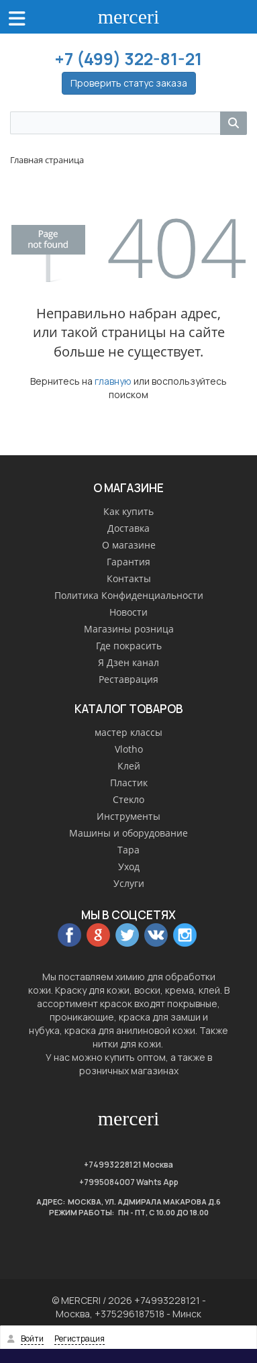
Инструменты (128, 816)
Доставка (128, 528)
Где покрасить (129, 645)
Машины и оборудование (128, 833)
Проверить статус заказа (128, 83)
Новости (128, 612)
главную (113, 381)
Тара (128, 849)
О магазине (129, 544)
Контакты (129, 578)
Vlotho (129, 749)
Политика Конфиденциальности (128, 595)
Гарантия (128, 561)
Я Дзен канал (128, 662)
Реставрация (128, 679)
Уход (129, 866)
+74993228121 (113, 1164)
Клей (128, 765)
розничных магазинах (128, 1070)
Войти (32, 1338)
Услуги (128, 883)
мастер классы (128, 732)
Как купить (128, 511)
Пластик (129, 782)
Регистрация (79, 1338)
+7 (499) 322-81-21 (128, 58)
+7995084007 (107, 1182)
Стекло (128, 799)
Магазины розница (129, 628)
